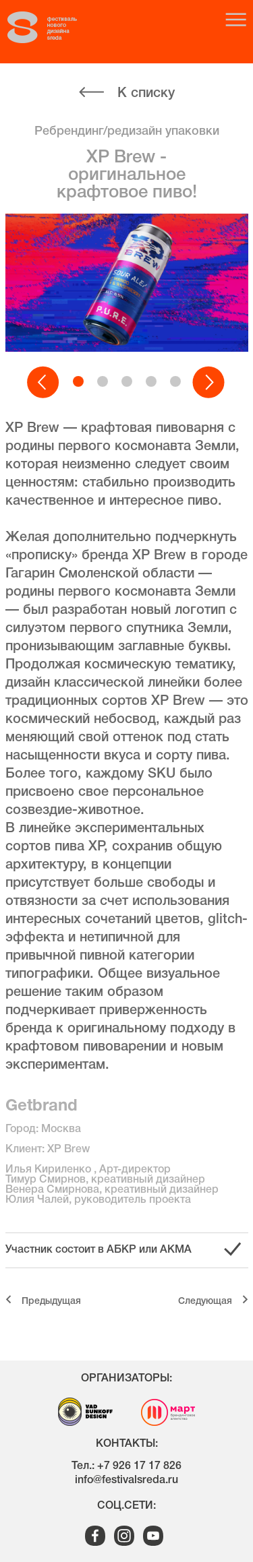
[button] (44, 383)
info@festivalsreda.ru (126, 1480)
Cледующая (205, 1301)
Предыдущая (51, 1301)
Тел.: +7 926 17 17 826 (126, 1466)
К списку (146, 94)
